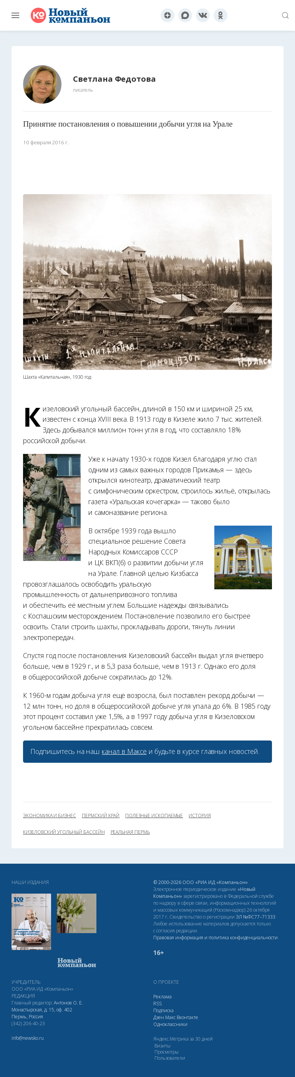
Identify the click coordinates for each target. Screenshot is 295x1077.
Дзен (158, 1017)
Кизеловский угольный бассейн (64, 832)
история (200, 816)
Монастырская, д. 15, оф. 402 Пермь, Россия (42, 1013)
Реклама (162, 996)
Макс (170, 1017)
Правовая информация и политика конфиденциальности (215, 937)
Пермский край (100, 816)
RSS (157, 1003)
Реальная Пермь (130, 832)
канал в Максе (124, 751)
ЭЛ (255, 917)
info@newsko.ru (28, 1038)
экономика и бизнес (49, 816)
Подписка (163, 1010)
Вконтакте (187, 1017)
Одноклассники (170, 1024)
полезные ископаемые (154, 816)
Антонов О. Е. (68, 1002)
